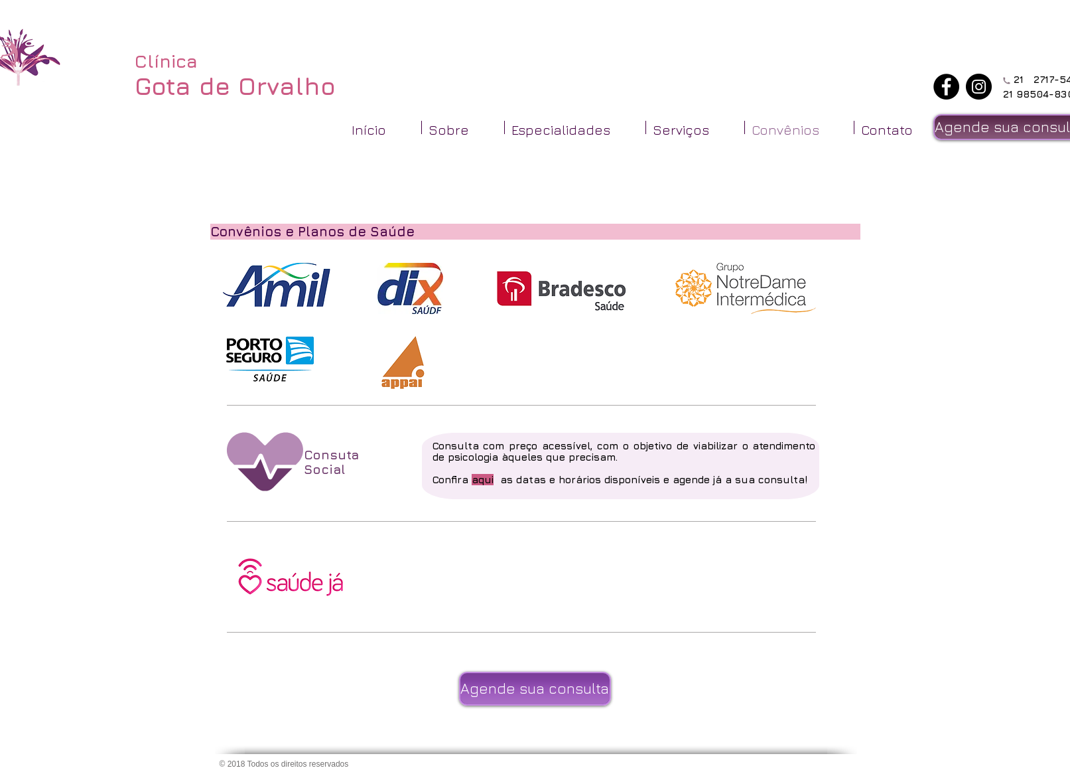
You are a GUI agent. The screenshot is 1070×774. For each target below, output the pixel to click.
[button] (463, 127)
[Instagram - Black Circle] (979, 87)
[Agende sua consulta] (535, 689)
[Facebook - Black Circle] (946, 87)
